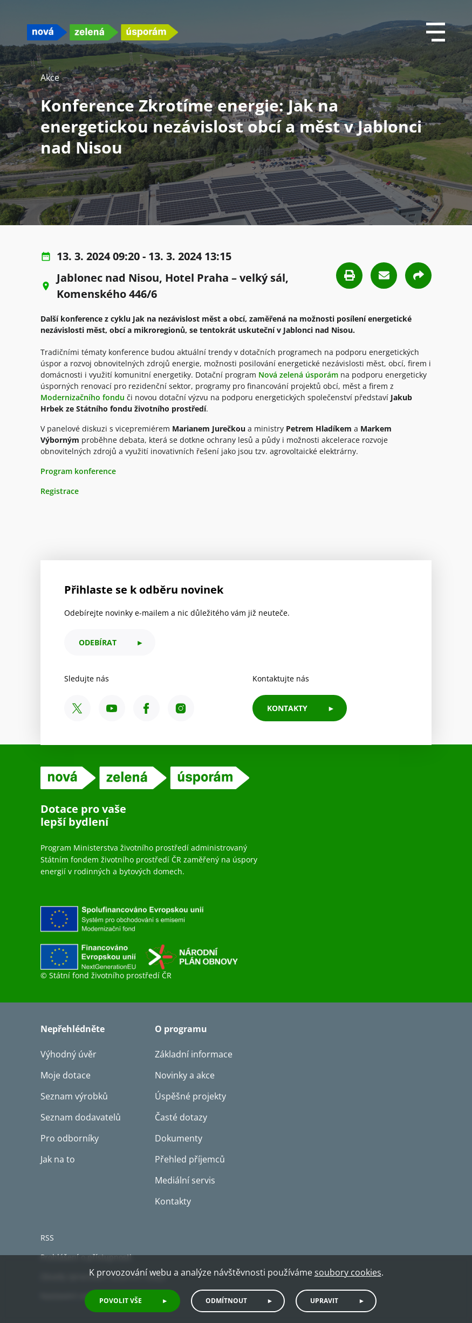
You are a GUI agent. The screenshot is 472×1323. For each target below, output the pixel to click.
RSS (47, 1238)
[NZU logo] (102, 32)
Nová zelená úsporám (298, 375)
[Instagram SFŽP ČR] (181, 708)
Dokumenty (178, 1138)
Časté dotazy (181, 1117)
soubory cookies (347, 1272)
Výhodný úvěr (68, 1054)
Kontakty (173, 1201)
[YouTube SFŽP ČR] (112, 708)
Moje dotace (65, 1075)
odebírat (98, 642)
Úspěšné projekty (190, 1096)
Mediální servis (185, 1180)
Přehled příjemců (190, 1159)
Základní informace (193, 1054)
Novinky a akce (185, 1075)
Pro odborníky (69, 1138)
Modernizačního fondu (82, 397)
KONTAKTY (287, 708)
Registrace (59, 491)
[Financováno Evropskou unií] (188, 937)
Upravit (324, 1300)
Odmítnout (226, 1300)
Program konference (78, 471)
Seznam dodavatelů (80, 1117)
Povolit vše (120, 1300)
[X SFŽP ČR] (77, 708)
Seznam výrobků (74, 1096)
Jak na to (57, 1159)
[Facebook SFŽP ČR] (146, 708)
